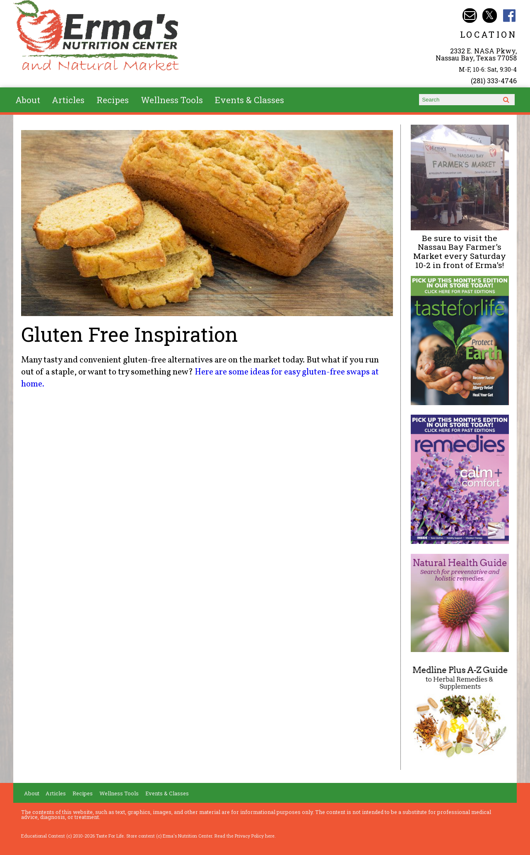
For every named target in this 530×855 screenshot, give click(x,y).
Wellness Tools (172, 100)
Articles (68, 100)
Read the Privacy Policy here (244, 836)
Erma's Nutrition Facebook (509, 15)
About (27, 100)
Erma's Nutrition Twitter (489, 15)
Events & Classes (249, 100)
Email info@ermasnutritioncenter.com (470, 15)
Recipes (112, 100)
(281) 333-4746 (494, 80)
